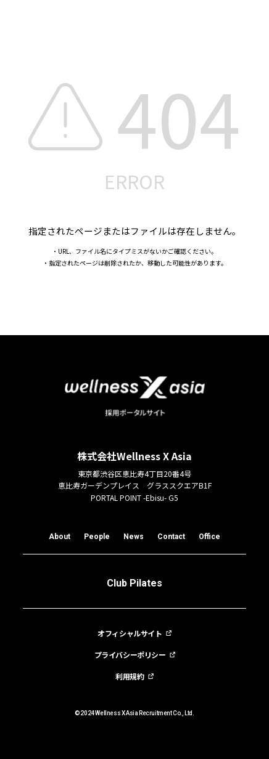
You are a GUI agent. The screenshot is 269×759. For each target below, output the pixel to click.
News (133, 536)
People (97, 536)
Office (209, 536)
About (59, 536)
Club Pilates (134, 583)
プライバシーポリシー (130, 655)
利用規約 (129, 676)
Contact (171, 536)
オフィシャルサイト (129, 633)
